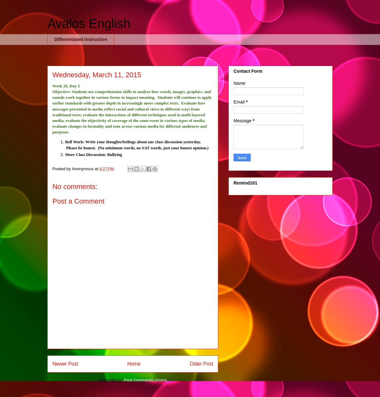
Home (134, 364)
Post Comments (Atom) (145, 380)
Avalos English (89, 23)
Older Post (201, 364)
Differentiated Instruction (80, 39)
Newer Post (65, 364)
